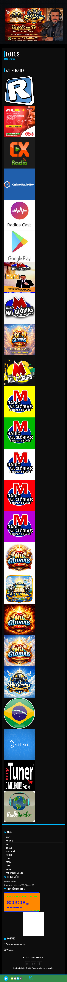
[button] (60, 6)
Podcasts (9, 840)
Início (8, 837)
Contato (9, 869)
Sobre (8, 844)
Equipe (8, 865)
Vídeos (8, 862)
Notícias (9, 848)
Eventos (9, 855)
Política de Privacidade (14, 872)
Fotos (8, 858)
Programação (11, 851)
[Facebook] (39, 963)
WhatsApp (10, 950)
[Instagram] (27, 963)
